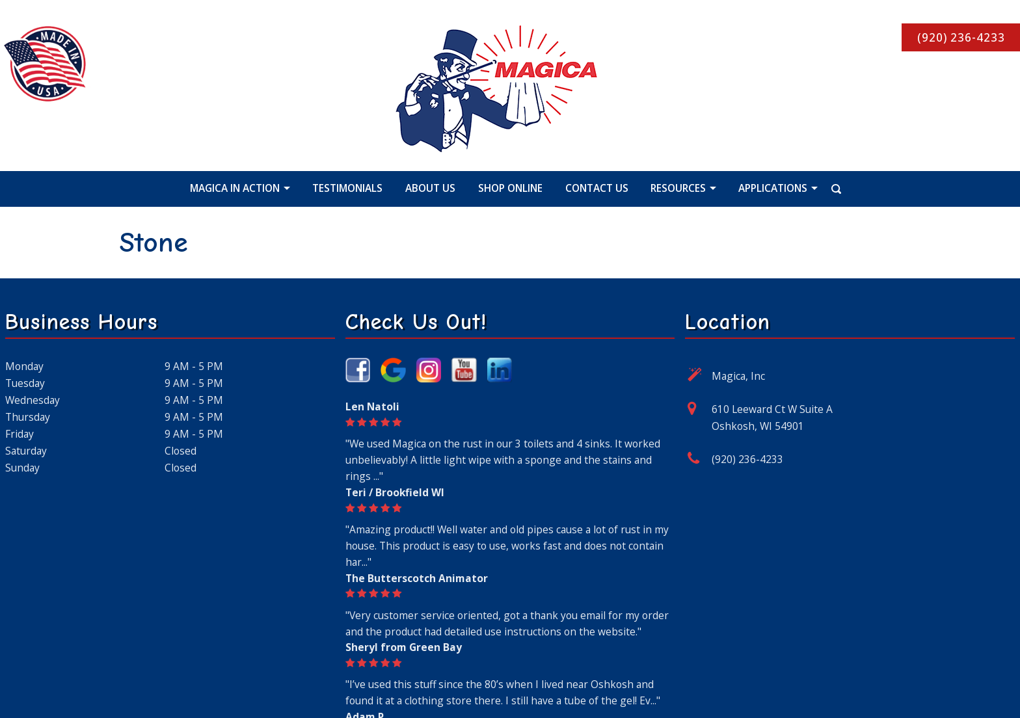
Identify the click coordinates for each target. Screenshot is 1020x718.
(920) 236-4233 (747, 459)
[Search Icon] (823, 188)
